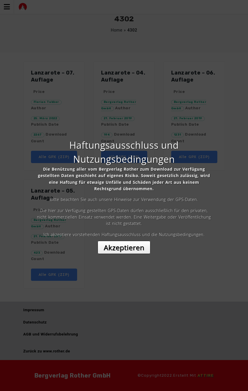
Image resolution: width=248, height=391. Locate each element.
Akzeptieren (124, 247)
